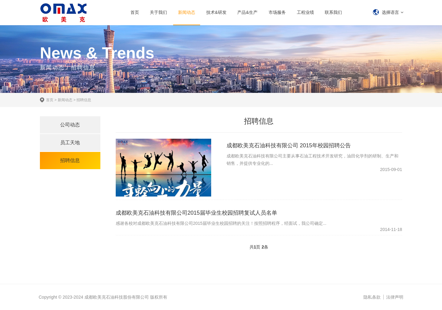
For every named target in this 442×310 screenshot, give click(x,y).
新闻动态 (186, 12)
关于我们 (158, 12)
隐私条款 (372, 297)
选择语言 (390, 12)
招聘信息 (83, 100)
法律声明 (394, 297)
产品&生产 (247, 12)
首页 (134, 12)
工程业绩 (305, 12)
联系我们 (333, 12)
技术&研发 (216, 12)
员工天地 (70, 142)
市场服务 (277, 12)
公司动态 (70, 124)
